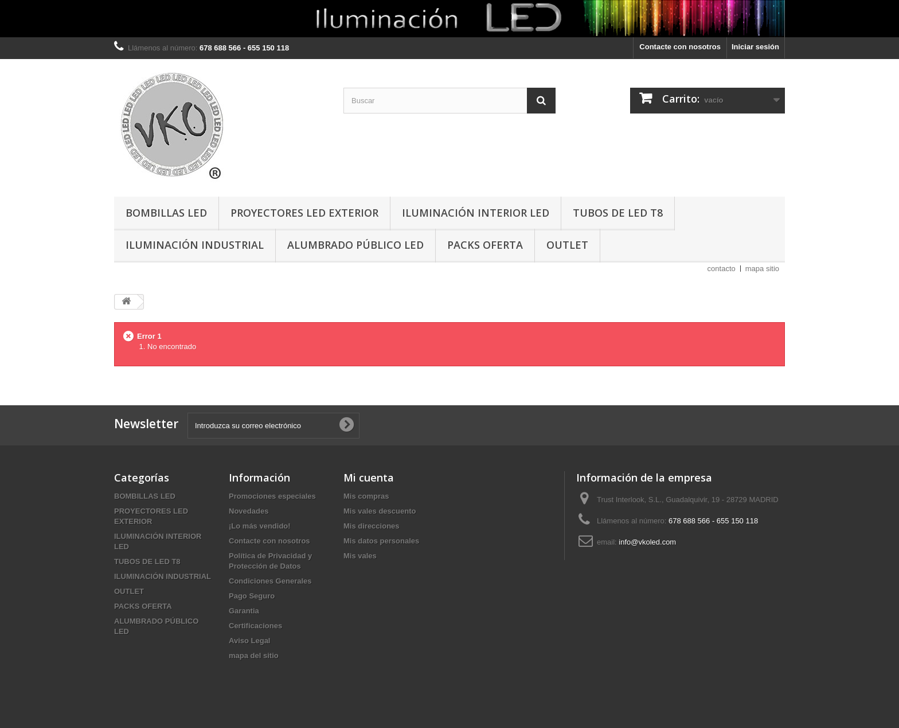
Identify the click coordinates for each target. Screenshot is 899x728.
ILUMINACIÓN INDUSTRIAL (195, 245)
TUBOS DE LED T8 (618, 213)
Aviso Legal (249, 640)
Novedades (248, 511)
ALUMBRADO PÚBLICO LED (355, 245)
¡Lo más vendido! (260, 526)
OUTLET (567, 245)
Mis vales (360, 555)
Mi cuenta (368, 477)
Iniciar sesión (755, 46)
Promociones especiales (272, 496)
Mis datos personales (381, 541)
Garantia (244, 610)
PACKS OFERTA (485, 245)
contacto (722, 268)
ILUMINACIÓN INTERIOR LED (475, 213)
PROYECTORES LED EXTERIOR (304, 213)
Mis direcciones (371, 526)
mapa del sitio (254, 655)
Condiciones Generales (270, 581)
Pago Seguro (252, 596)
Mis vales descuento (379, 511)
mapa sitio (762, 268)
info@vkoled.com (647, 542)
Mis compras (366, 496)
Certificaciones (255, 625)
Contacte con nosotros (680, 46)
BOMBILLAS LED (166, 213)
